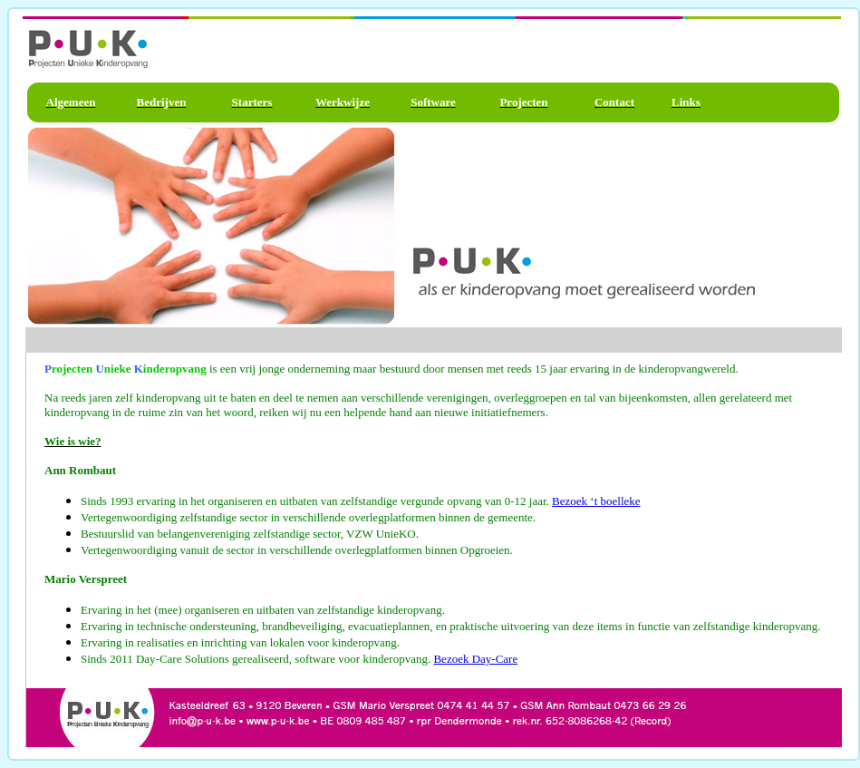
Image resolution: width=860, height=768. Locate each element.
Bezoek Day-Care (475, 659)
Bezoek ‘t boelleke (596, 501)
